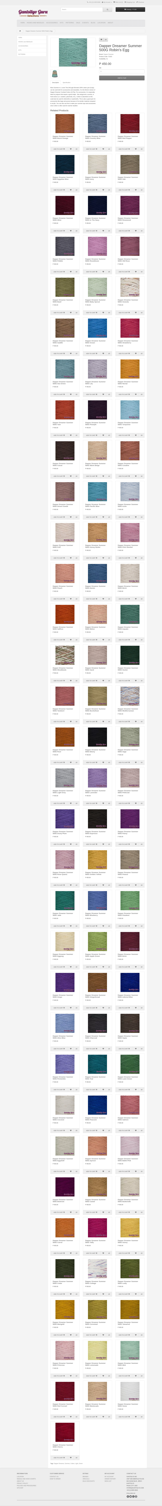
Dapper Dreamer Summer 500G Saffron (63, 628)
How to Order (55, 1479)
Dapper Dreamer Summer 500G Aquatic (128, 628)
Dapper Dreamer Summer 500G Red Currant (63, 1405)
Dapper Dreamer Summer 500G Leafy (128, 1282)
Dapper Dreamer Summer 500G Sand (95, 669)
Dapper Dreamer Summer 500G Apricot (95, 1160)
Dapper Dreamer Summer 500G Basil (63, 301)
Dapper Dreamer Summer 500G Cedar (63, 1282)
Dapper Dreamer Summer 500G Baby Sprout (95, 301)
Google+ (133, 1496)
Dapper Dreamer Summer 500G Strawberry (128, 342)
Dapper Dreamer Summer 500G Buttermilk (128, 1200)
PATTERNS (70, 23)
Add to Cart (122, 78)
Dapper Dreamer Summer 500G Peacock (95, 1119)
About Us (20, 1481)
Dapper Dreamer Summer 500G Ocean (95, 342)
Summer (67, 1463)
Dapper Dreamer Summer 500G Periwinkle (63, 1078)
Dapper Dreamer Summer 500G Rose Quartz (63, 873)
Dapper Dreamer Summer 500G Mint (128, 1364)
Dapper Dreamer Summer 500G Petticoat (128, 791)
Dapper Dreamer (109, 54)
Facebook (128, 1496)
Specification (66, 82)
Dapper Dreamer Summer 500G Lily (95, 383)
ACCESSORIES (52, 23)
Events (85, 23)
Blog (93, 23)
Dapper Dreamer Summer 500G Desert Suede (63, 505)
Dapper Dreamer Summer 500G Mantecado (95, 1405)
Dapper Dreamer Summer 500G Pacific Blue (95, 505)
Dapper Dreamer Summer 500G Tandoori (63, 710)
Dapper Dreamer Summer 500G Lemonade (95, 1364)
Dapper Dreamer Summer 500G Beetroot (63, 1200)
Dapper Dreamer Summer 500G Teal (95, 1078)
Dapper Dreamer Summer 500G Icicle (128, 505)
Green (81, 1463)
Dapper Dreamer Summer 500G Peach (63, 587)
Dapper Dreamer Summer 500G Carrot (63, 1241)
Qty (100, 68)
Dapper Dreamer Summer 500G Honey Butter (95, 546)
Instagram (136, 1496)
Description (55, 82)
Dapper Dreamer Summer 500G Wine (63, 219)
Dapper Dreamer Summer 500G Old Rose (128, 260)
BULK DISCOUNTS (88, 1481)
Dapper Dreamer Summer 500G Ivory (95, 178)
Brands (85, 1476)
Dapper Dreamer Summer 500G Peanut (128, 873)
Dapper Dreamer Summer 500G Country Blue (95, 137)
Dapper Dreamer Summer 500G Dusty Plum (63, 832)
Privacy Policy (22, 1483)
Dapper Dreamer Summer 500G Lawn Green (128, 1078)
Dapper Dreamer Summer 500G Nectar (128, 383)
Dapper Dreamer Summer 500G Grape (63, 996)
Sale (78, 23)
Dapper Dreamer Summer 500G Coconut (63, 1119)
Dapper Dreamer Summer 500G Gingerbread (95, 996)
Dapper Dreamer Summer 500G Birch (128, 587)
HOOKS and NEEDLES (35, 23)
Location (102, 23)
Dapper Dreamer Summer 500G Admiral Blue (128, 996)
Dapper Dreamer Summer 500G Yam (63, 423)
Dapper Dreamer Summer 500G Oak (128, 178)
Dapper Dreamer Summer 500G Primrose (63, 1364)
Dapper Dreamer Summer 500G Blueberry (95, 914)
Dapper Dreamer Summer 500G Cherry (63, 1446)
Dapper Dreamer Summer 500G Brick (128, 955)
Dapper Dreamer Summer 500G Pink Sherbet (128, 546)
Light (76, 1463)
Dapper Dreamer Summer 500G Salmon (128, 1119)
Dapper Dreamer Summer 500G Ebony (95, 751)
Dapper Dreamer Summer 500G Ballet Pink (128, 1160)
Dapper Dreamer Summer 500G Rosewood (128, 219)
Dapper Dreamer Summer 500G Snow (128, 1405)
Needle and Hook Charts (26, 1479)
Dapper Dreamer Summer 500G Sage (128, 751)
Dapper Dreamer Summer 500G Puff (63, 546)
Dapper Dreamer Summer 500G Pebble (63, 260)
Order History (110, 1479)
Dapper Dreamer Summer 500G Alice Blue (63, 1037)
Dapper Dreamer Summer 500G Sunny (128, 1241)
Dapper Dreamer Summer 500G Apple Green (95, 955)
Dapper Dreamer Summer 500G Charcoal (95, 1037)
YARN (22, 23)
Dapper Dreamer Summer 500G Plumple (95, 423)
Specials (86, 1479)
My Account (109, 1476)
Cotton (72, 1463)
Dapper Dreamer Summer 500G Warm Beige (95, 464)
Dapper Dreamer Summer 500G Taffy (95, 1241)
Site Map (20, 1488)
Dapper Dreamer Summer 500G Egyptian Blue (63, 178)
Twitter (130, 1496)
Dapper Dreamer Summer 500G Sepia (128, 1037)
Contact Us (54, 1476)
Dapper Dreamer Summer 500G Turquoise (128, 423)
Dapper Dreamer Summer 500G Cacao (63, 464)
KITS (61, 23)
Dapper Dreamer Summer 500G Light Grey (63, 791)
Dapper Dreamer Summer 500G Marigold (63, 1323)
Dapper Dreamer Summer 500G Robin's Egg (39, 31)
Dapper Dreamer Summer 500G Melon (95, 628)
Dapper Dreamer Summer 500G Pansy (128, 832)
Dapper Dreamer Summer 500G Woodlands (63, 669)
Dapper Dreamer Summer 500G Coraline (128, 464)
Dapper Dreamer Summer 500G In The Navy (95, 219)
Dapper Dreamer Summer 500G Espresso (95, 832)
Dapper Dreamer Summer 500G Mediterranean (128, 710)
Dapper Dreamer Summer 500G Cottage (95, 1282)
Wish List (108, 1481)
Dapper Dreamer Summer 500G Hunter (128, 669)
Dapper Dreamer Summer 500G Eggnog (63, 955)
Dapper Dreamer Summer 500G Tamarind (128, 1323)
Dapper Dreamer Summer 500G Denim (95, 587)
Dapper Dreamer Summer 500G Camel (95, 1200)
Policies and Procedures (26, 1485)
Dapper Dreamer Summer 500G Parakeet (128, 914)
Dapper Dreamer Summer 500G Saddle (63, 342)
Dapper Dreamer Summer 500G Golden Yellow (95, 873)
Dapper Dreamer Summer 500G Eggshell (63, 1160)
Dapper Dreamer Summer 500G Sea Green (63, 383)
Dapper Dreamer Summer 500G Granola (128, 301)
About (110, 23)
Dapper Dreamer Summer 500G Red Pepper (128, 137)
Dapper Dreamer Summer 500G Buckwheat (95, 710)
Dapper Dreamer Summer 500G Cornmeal (95, 1323)
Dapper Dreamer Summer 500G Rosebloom (95, 260)
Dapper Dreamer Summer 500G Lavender (95, 791)
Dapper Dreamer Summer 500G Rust (63, 751)
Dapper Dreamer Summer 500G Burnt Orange (63, 137)
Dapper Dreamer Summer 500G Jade (63, 914)
